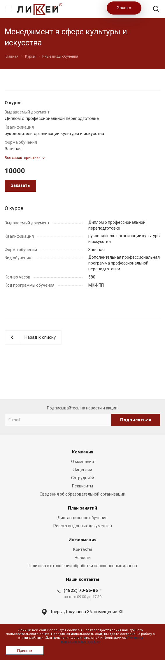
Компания (82, 452)
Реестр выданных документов (82, 526)
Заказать (20, 185)
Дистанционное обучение (82, 517)
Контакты (82, 549)
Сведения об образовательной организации (82, 494)
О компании (82, 461)
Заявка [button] (124, 7)
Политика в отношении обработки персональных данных (82, 565)
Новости (83, 557)
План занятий (82, 508)
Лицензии (82, 469)
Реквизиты (82, 486)
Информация (82, 539)
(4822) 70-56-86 (81, 590)
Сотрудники (82, 478)
